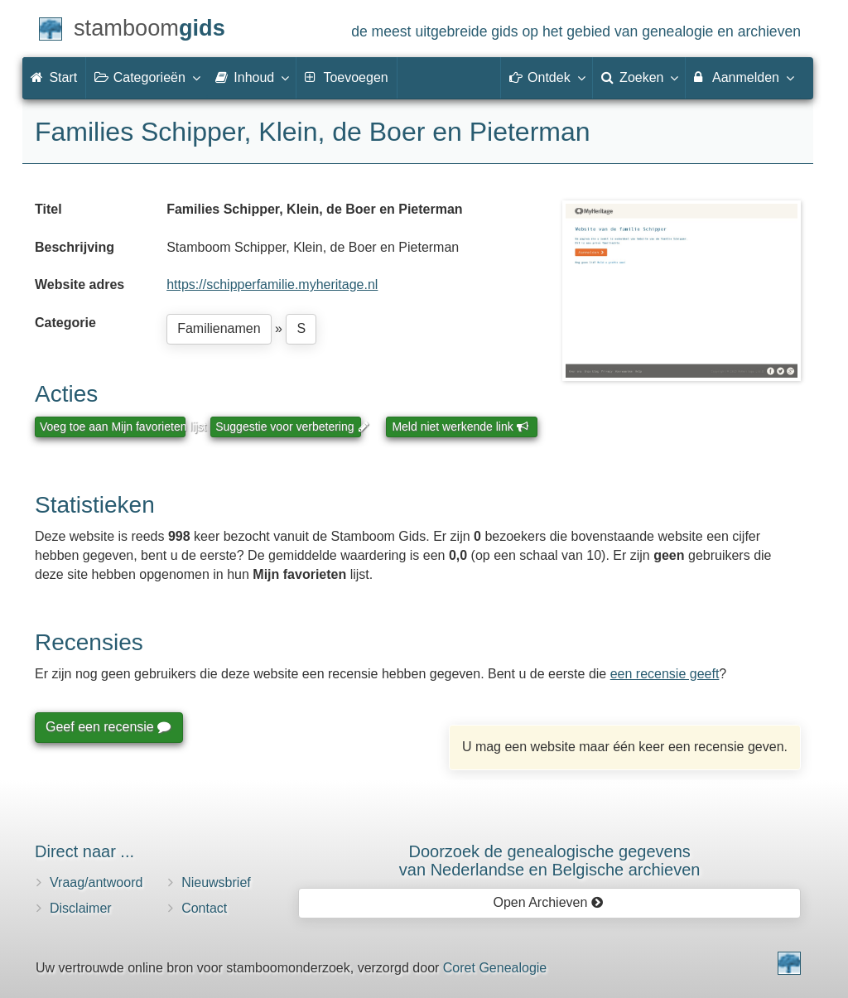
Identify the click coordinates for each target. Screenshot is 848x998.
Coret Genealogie (495, 968)
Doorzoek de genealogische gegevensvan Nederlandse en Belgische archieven (550, 860)
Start (54, 77)
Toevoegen (346, 77)
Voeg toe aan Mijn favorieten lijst (113, 426)
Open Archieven (548, 902)
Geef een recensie (108, 727)
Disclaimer (81, 908)
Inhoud (251, 77)
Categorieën (146, 77)
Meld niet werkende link (460, 426)
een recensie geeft (665, 674)
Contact (204, 908)
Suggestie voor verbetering (288, 426)
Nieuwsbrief (216, 882)
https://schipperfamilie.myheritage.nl (272, 284)
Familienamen (218, 328)
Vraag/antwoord (96, 882)
